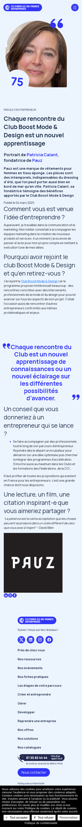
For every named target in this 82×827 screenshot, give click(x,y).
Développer (26, 712)
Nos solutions (28, 739)
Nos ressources (29, 659)
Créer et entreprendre (34, 694)
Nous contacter (33, 772)
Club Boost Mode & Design (39, 281)
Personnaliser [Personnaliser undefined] (68, 817)
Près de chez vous (31, 650)
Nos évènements (30, 668)
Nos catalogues (29, 747)
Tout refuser (44, 817)
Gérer (22, 703)
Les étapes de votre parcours (40, 686)
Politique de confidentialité (31, 783)
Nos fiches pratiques (33, 677)
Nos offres (26, 730)
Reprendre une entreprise (37, 721)
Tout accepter (16, 817)
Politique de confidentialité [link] (41, 823)
